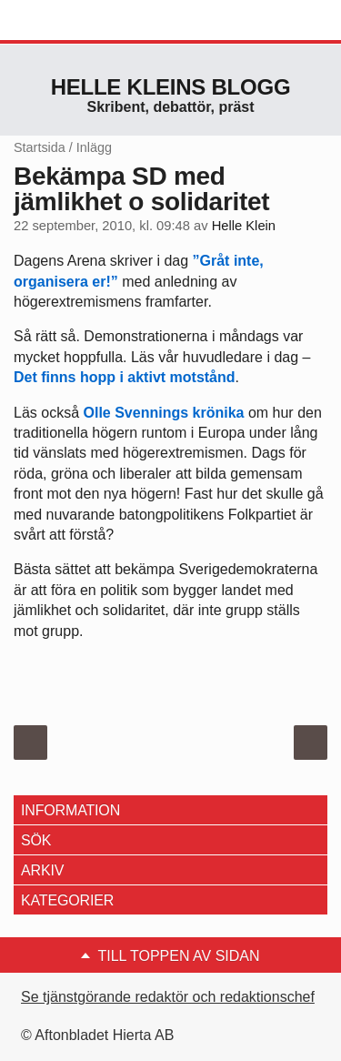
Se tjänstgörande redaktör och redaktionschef (168, 997)
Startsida (39, 147)
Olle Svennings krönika (163, 412)
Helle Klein (244, 225)
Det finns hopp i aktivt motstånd (125, 377)
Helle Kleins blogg (171, 87)
